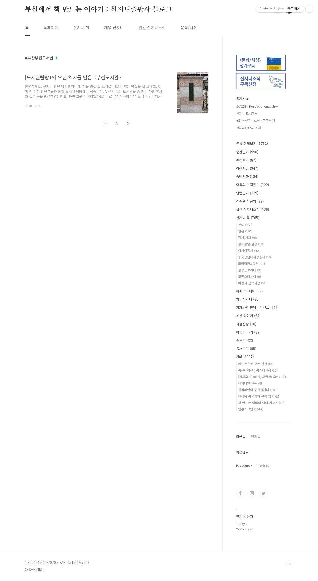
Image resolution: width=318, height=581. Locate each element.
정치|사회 (248, 237)
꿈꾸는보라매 (250, 270)
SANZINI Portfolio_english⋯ (257, 106)
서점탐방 (246, 323)
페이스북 (240, 493)
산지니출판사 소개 (248, 127)
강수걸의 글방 (250, 201)
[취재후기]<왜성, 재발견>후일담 (262, 376)
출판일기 (247, 151)
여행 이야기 (248, 332)
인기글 (256, 436)
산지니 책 (81, 27)
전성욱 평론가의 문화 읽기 (259, 396)
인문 (245, 231)
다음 (128, 123)
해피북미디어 (249, 291)
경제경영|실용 (251, 244)
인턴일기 (247, 192)
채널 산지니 (114, 27)
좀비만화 (247, 176)
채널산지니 (248, 299)
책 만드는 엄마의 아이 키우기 (261, 402)
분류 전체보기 (252, 143)
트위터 (263, 493)
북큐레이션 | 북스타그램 (258, 370)
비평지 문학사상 (252, 283)
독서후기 (246, 348)
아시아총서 (249, 250)
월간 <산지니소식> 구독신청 (255, 120)
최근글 (241, 436)
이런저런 (247, 168)
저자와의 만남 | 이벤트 (257, 307)
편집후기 (246, 160)
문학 (245, 224)
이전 (106, 123)
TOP (289, 564)
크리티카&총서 (251, 263)
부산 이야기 (248, 315)
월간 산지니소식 (152, 27)
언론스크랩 (250, 409)
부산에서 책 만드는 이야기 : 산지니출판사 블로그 (98, 9)
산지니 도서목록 (247, 113)
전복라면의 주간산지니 (257, 389)
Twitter (264, 465)
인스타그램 (251, 493)
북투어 (244, 340)
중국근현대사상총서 (255, 257)
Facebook (244, 465)
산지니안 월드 (250, 383)
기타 (245, 356)
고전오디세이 (249, 276)
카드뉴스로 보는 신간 (256, 363)
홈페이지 (50, 27)
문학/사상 (189, 27)
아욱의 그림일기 (252, 184)
